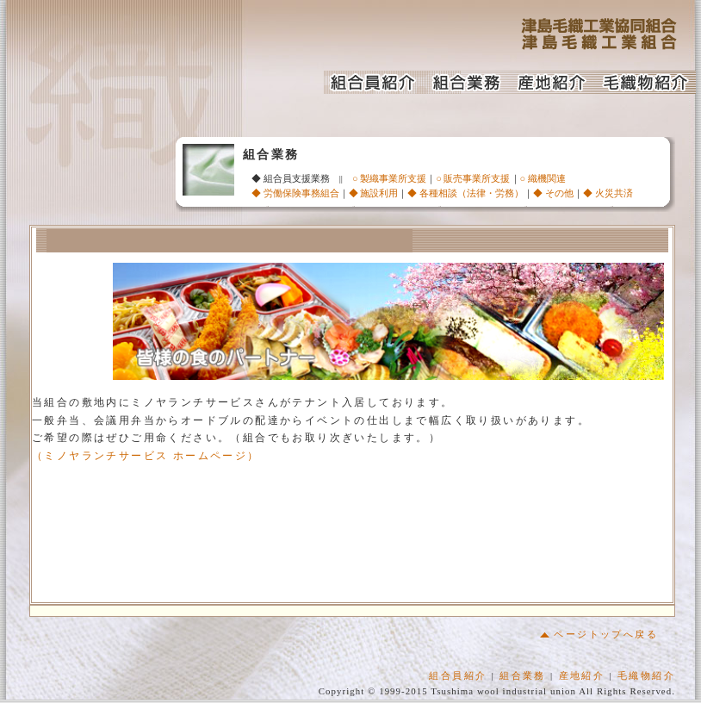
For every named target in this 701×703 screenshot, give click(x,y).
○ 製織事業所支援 (389, 178)
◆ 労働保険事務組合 (295, 193)
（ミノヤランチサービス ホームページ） (146, 459)
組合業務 (522, 679)
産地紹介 (582, 679)
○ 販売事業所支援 (473, 178)
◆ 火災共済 (608, 193)
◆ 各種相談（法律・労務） (465, 193)
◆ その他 (553, 193)
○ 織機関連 (543, 178)
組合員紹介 (458, 679)
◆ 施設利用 (374, 193)
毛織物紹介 (646, 679)
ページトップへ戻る (599, 637)
